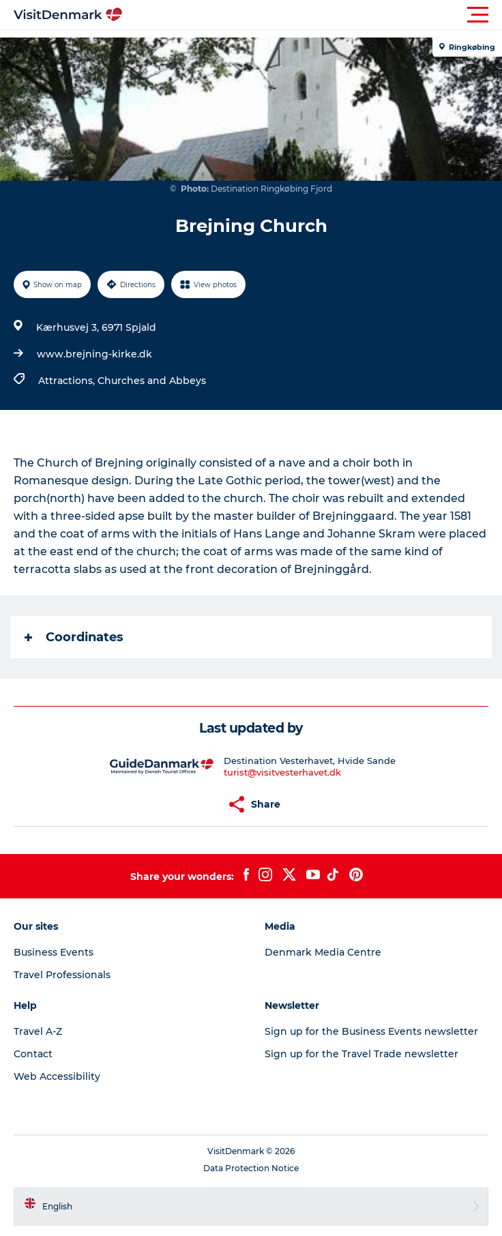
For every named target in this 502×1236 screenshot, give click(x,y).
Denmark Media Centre (323, 952)
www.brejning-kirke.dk (94, 354)
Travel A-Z (38, 1031)
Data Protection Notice (251, 1168)
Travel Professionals (62, 975)
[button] (312, 15)
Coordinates (74, 637)
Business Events (53, 952)
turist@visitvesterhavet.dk (282, 772)
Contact (33, 1054)
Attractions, (68, 380)
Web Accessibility (57, 1076)
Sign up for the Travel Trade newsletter (361, 1054)
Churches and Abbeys (152, 380)
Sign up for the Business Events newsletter (371, 1031)
